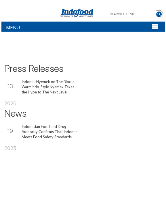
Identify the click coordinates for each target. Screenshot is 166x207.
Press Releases (33, 68)
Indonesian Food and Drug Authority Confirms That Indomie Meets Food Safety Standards (49, 131)
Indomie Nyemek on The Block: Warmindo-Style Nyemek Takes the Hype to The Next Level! (48, 86)
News (15, 113)
